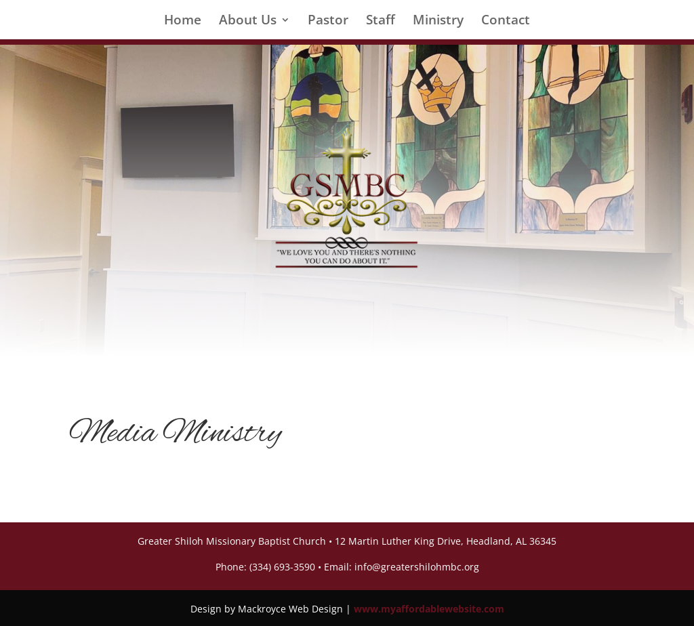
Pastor (328, 21)
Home (182, 21)
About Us (248, 21)
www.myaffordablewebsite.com (429, 608)
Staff (380, 21)
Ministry (438, 21)
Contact (505, 21)
